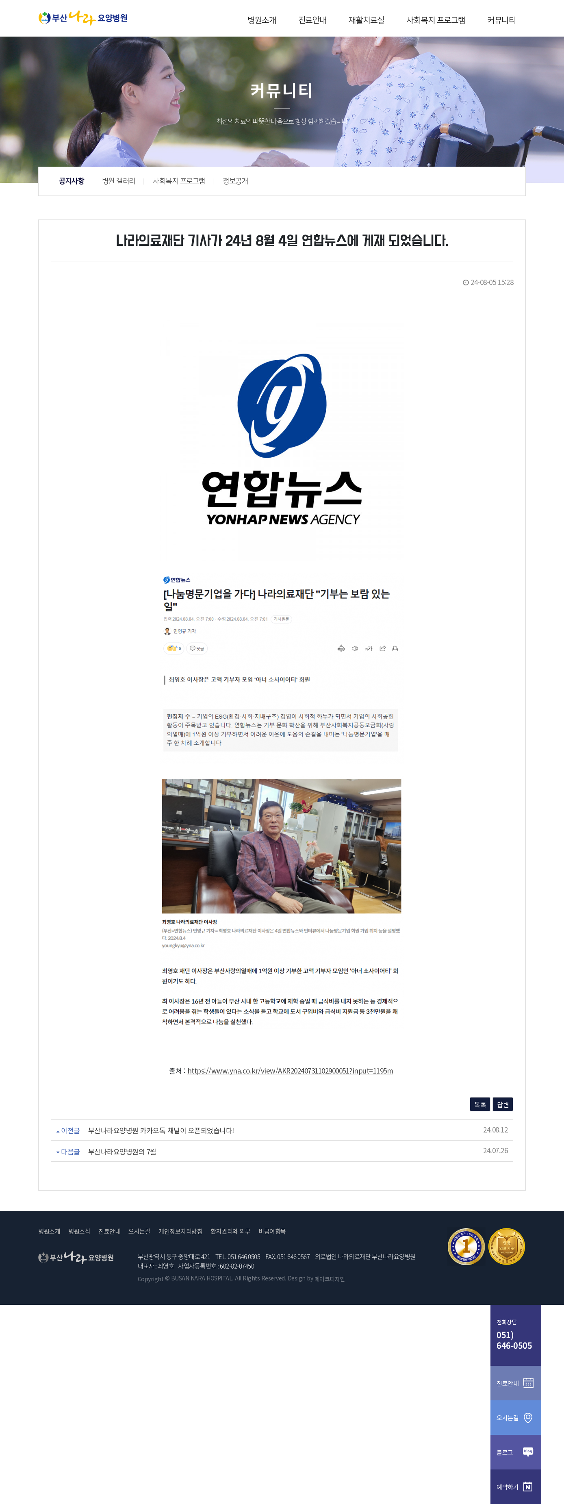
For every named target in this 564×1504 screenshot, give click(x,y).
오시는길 (139, 1231)
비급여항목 (272, 1231)
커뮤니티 (501, 20)
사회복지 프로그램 (435, 20)
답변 (503, 1104)
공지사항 (200, 181)
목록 (480, 1104)
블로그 (516, 1452)
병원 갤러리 (247, 181)
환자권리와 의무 (230, 1231)
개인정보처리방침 (180, 1231)
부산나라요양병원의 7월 (122, 1151)
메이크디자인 (330, 1278)
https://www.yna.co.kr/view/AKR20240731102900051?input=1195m (290, 1070)
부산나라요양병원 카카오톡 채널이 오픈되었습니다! (161, 1130)
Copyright (151, 1278)
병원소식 (79, 1231)
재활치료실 (366, 20)
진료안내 (312, 20)
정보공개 (364, 181)
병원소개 (261, 20)
